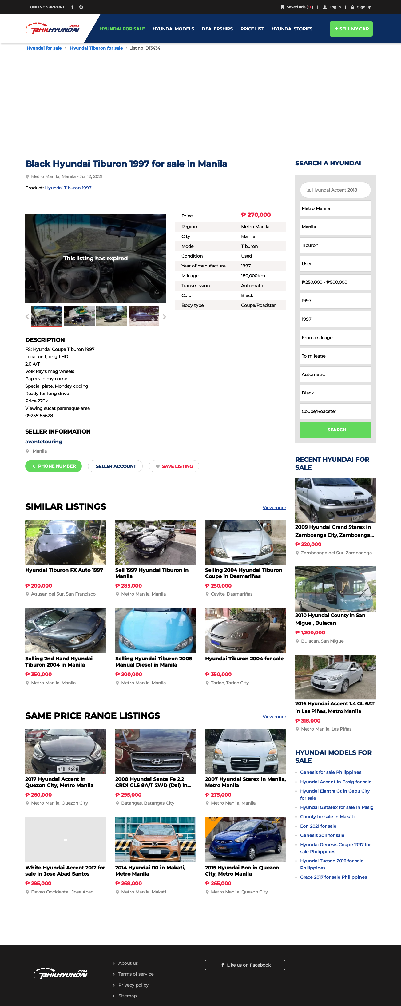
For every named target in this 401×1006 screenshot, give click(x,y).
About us (128, 963)
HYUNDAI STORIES (292, 29)
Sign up (360, 7)
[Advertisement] (200, 97)
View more (274, 507)
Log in (331, 7)
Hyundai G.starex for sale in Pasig (337, 807)
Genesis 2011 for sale (322, 835)
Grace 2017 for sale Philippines (333, 877)
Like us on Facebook (245, 965)
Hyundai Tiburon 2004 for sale (244, 659)
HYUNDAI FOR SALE (122, 29)
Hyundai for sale (44, 48)
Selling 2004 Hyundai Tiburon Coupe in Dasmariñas (243, 573)
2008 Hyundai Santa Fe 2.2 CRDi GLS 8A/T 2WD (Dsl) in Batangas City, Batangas (151, 785)
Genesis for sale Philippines (330, 772)
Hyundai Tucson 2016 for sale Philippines (331, 864)
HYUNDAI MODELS (173, 29)
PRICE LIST (252, 29)
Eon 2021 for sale (318, 826)
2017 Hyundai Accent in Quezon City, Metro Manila (59, 782)
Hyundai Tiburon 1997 (68, 188)
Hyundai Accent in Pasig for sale (335, 782)
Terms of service (135, 974)
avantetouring (43, 442)
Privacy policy (133, 985)
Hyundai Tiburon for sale (96, 48)
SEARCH (337, 430)
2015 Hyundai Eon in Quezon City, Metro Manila (242, 871)
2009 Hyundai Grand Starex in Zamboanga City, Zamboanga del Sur (333, 535)
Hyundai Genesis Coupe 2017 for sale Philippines (335, 848)
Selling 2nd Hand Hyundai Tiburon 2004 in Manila (59, 662)
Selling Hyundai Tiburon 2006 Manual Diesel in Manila (153, 662)
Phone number (53, 466)
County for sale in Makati (327, 816)
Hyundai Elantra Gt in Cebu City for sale (335, 794)
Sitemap (127, 996)
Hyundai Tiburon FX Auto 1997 (64, 570)
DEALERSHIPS (217, 29)
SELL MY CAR (351, 29)
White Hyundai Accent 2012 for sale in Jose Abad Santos (65, 871)
